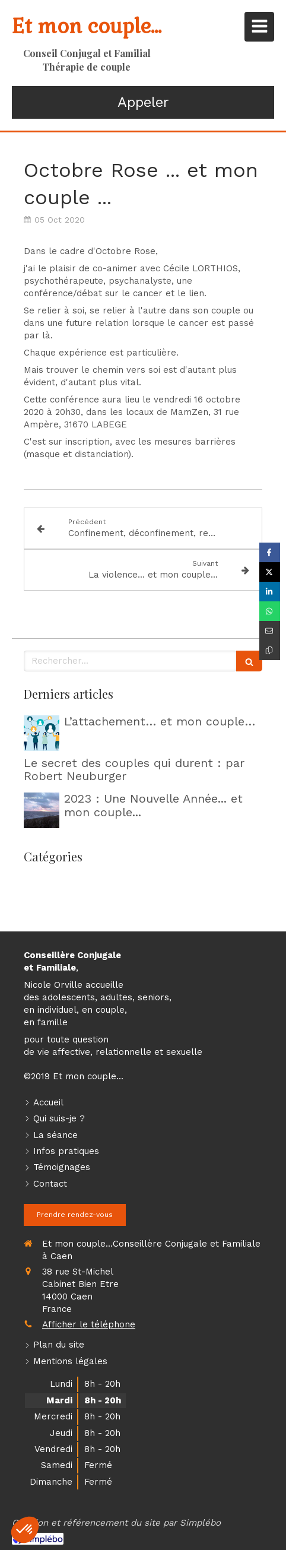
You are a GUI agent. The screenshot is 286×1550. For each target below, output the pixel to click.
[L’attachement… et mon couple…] (41, 733)
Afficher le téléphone (88, 1324)
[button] (25, 1530)
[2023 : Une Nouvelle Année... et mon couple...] (41, 810)
